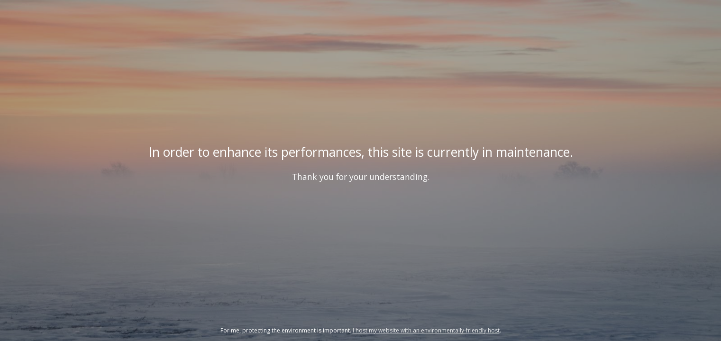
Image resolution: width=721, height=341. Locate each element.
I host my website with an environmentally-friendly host (426, 330)
